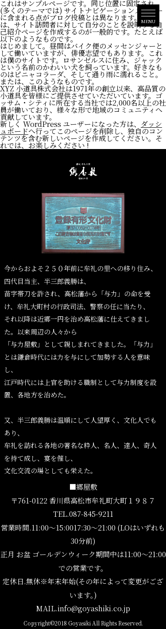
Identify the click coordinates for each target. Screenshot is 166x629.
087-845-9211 (91, 514)
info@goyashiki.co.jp (94, 608)
